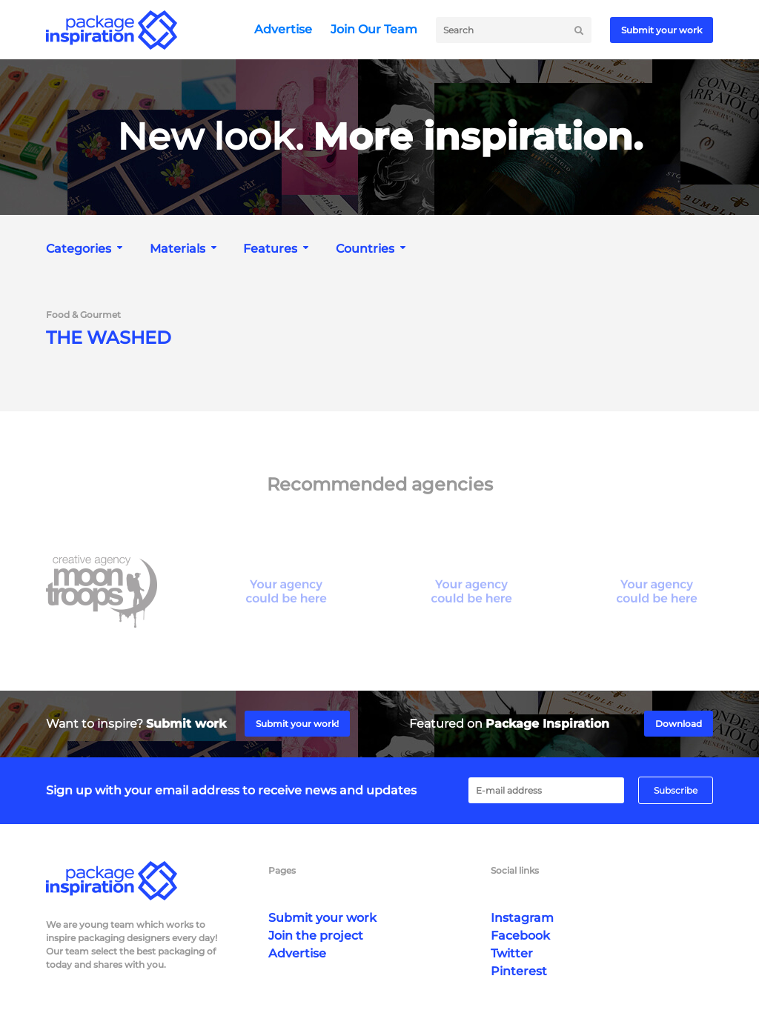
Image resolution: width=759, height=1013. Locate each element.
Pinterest (519, 971)
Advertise (283, 29)
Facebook (520, 936)
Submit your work (661, 30)
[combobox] (86, 249)
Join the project (315, 936)
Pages (282, 870)
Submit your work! (297, 723)
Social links (515, 870)
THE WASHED (108, 338)
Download (678, 723)
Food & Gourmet (83, 314)
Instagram (522, 918)
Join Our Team (374, 29)
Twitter (512, 953)
